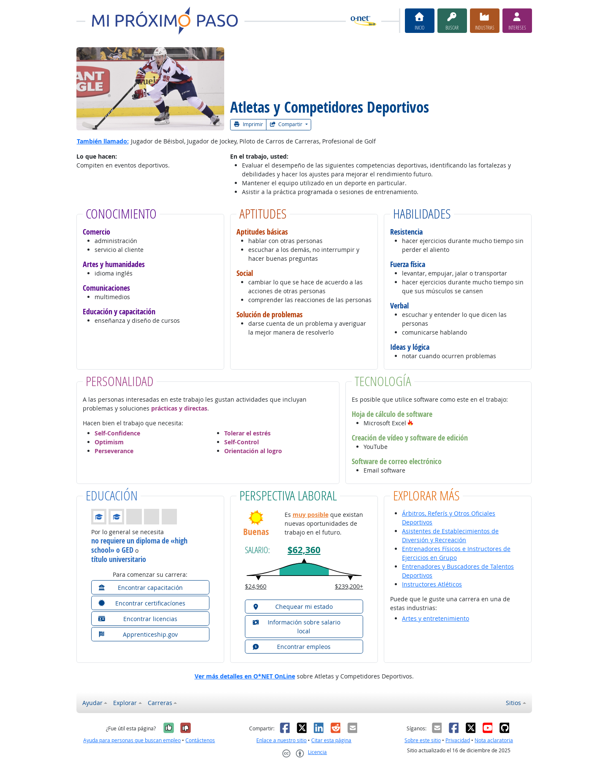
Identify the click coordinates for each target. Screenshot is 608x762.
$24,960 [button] (255, 586)
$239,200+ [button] (349, 586)
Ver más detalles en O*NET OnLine (245, 676)
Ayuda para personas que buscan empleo (132, 740)
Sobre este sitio (422, 740)
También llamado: (103, 141)
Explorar (125, 703)
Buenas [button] (256, 532)
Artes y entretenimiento (435, 618)
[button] (410, 423)
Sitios (513, 703)
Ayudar (92, 703)
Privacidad (457, 740)
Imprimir (248, 124)
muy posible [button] (310, 515)
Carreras (160, 703)
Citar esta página (331, 740)
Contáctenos (200, 740)
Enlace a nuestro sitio (281, 740)
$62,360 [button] (304, 550)
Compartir (286, 124)
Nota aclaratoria (494, 740)
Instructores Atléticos (432, 584)
